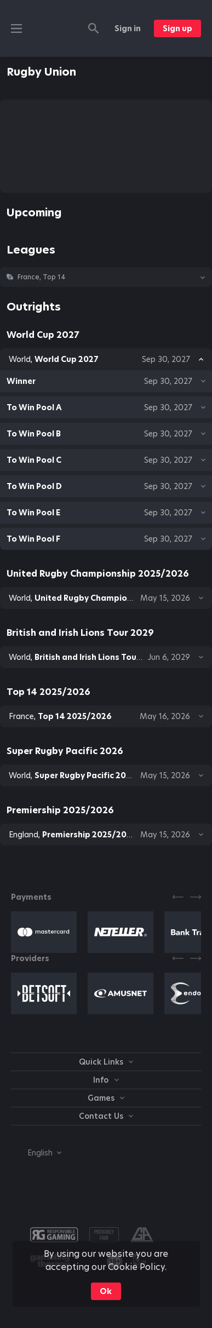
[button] (106, 277)
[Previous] (178, 897)
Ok (106, 1291)
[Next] (195, 897)
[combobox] (36, 1152)
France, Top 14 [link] (42, 277)
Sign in (127, 28)
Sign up (177, 28)
